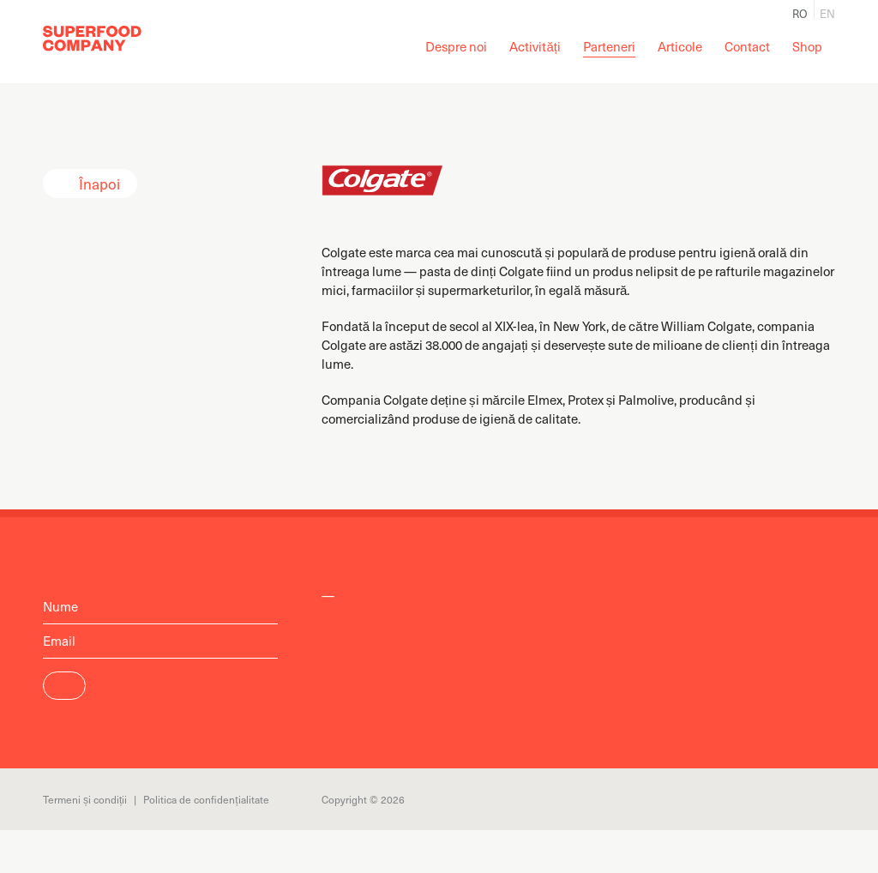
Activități (535, 46)
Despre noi (456, 46)
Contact (747, 46)
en (827, 12)
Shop (807, 46)
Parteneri (609, 46)
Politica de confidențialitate (205, 799)
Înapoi (99, 183)
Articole (680, 46)
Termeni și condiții (85, 799)
